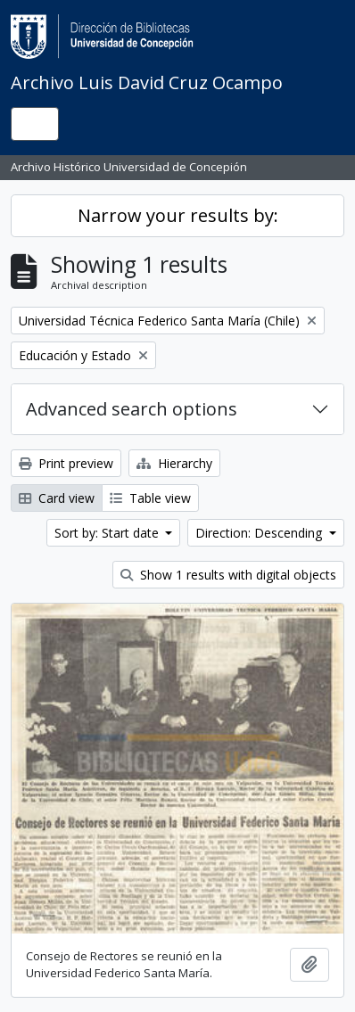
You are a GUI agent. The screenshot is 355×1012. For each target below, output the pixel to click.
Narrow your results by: (178, 215)
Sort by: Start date (108, 532)
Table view (150, 498)
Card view (57, 498)
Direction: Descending (260, 532)
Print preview (66, 463)
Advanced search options (131, 409)
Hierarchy (174, 463)
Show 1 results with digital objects (228, 574)
